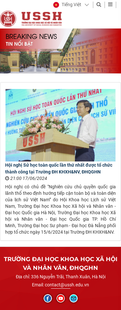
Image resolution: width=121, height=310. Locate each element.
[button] (67, 5)
